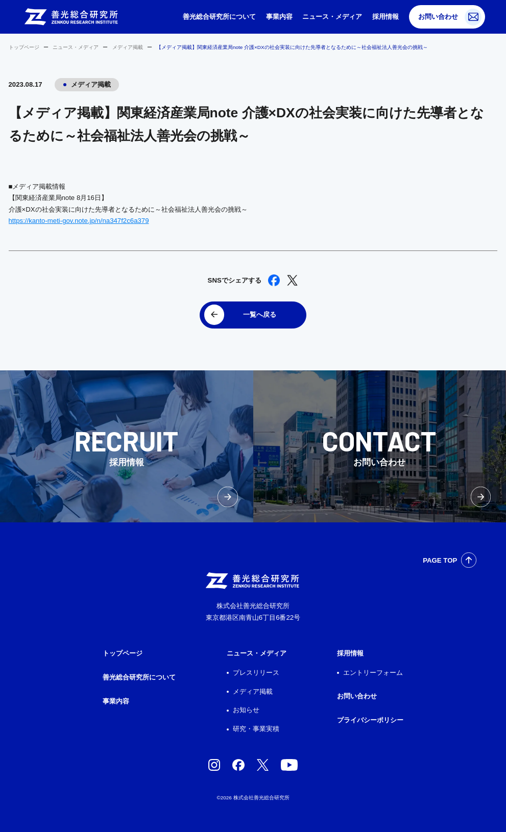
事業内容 (279, 16)
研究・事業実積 (256, 729)
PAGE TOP (440, 560)
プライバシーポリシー (370, 720)
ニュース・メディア (332, 16)
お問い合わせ (438, 16)
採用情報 (385, 16)
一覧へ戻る (259, 314)
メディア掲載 (127, 47)
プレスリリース (256, 672)
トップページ (24, 47)
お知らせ (246, 710)
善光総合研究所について (219, 16)
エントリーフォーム (373, 672)
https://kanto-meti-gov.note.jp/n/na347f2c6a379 (79, 220)
